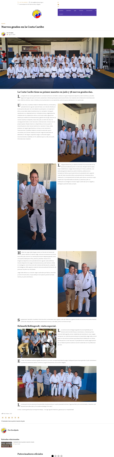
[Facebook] (77, 2)
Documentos (89, 10)
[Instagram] (77, 6)
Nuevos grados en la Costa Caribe (22, 27)
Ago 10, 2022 (17, 444)
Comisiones (98, 12)
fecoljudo (11, 33)
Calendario (68, 10)
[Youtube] (77, 4)
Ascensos (3, 23)
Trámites (81, 12)
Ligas (75, 10)
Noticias (106, 10)
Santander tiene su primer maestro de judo (13, 421)
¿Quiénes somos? (61, 12)
